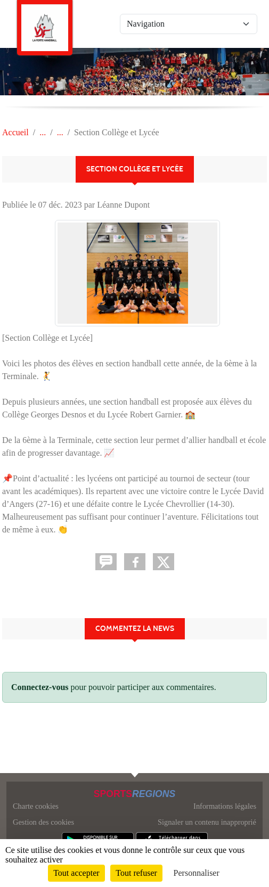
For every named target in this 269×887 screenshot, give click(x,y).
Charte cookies (36, 806)
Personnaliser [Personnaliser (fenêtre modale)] (196, 872)
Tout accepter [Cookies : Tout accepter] (76, 872)
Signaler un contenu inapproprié (207, 822)
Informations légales (224, 806)
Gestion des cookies (43, 822)
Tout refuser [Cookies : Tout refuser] (136, 872)
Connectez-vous (40, 687)
